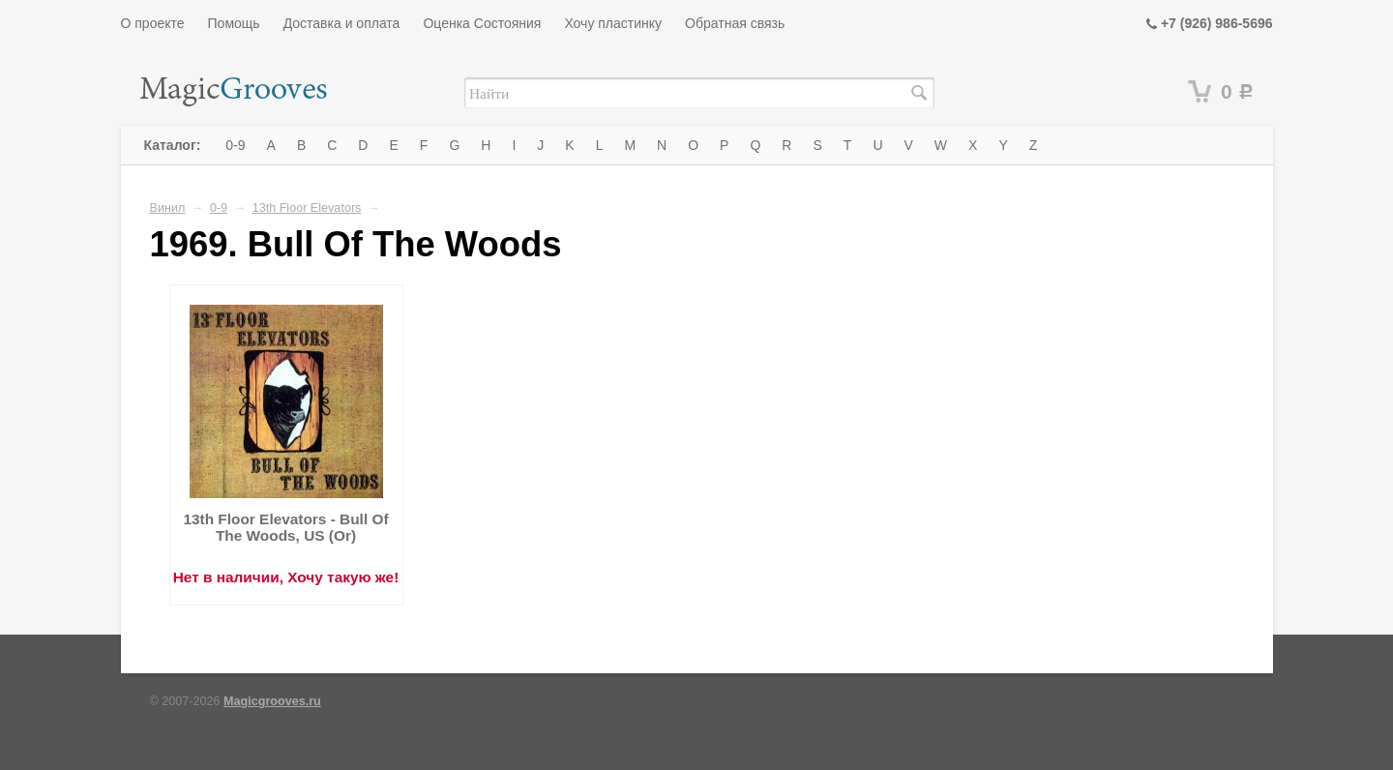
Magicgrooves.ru (272, 701)
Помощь (234, 23)
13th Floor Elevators (307, 208)
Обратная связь (735, 23)
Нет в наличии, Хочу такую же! (286, 577)
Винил (168, 208)
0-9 (235, 145)
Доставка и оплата (341, 23)
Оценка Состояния (482, 23)
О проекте (153, 23)
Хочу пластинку (613, 23)
